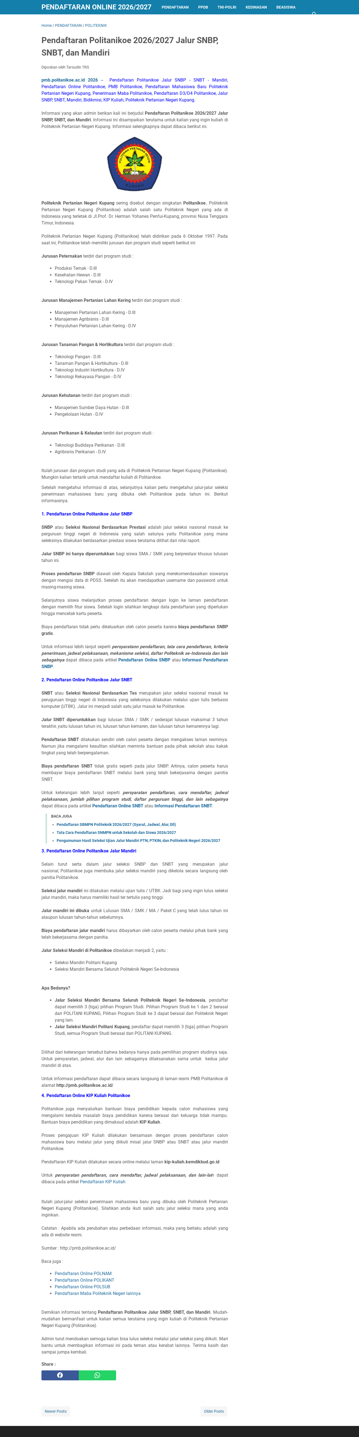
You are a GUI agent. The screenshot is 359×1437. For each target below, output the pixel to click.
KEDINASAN (256, 7)
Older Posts (214, 1411)
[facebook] (60, 1375)
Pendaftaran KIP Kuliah (102, 1181)
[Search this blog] (314, 14)
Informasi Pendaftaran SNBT (183, 805)
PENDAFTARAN (175, 7)
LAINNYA (54, 21)
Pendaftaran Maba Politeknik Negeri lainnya (98, 1293)
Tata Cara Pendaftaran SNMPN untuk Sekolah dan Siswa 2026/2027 (116, 832)
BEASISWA (285, 7)
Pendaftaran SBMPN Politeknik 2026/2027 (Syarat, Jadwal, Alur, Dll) (116, 824)
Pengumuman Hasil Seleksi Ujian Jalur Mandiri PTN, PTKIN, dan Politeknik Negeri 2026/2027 (138, 840)
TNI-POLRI (227, 7)
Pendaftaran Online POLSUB (82, 1286)
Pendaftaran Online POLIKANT (84, 1280)
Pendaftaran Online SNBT (117, 805)
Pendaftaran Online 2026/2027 (96, 7)
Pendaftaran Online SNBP (144, 660)
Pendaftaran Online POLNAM (83, 1273)
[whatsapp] (97, 1375)
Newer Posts (56, 1411)
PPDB (203, 7)
